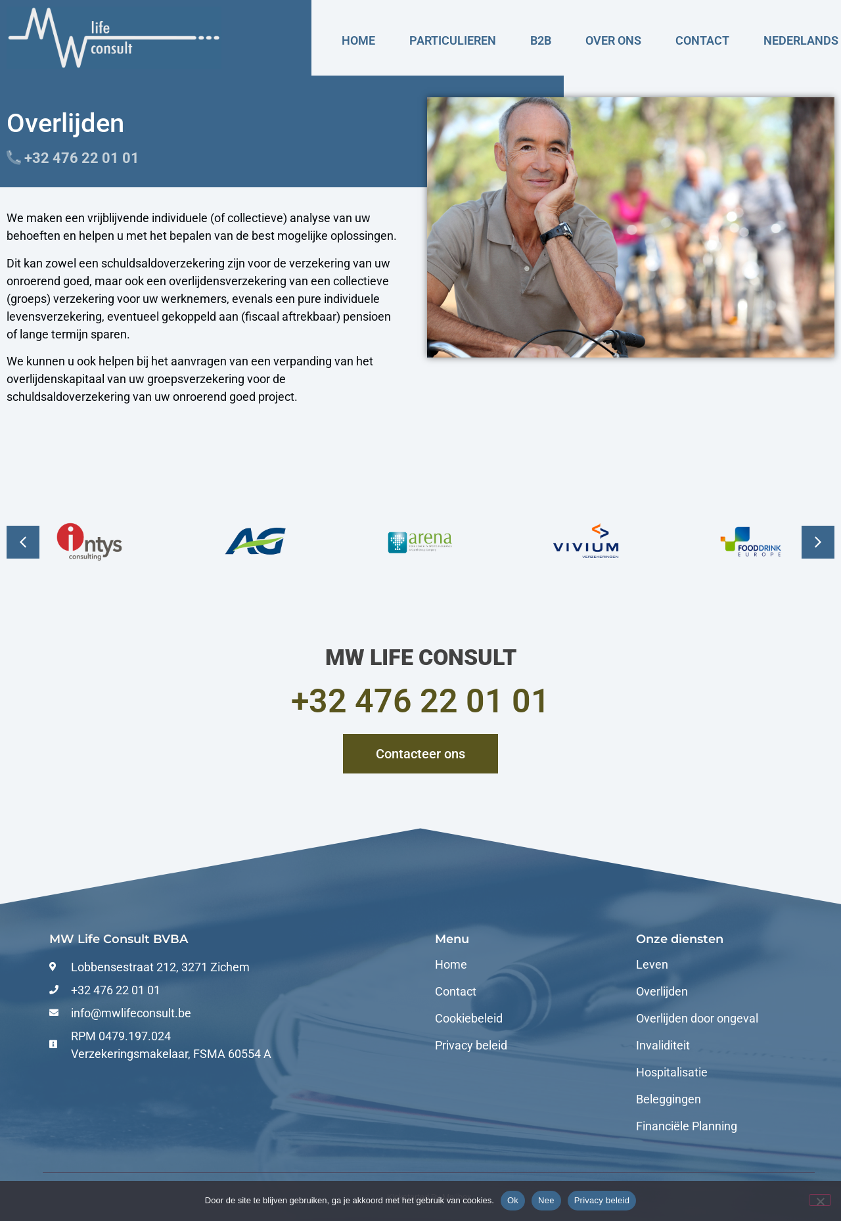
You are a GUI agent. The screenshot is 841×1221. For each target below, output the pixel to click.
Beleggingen (668, 1099)
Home (358, 40)
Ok (512, 1200)
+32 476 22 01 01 (420, 701)
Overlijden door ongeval (697, 1018)
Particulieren (452, 40)
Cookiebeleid (469, 1018)
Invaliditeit (663, 1045)
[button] (818, 542)
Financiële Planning (686, 1126)
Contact (702, 40)
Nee (546, 1200)
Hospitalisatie (672, 1072)
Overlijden (662, 991)
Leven (652, 964)
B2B (540, 40)
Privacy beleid (471, 1045)
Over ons (613, 40)
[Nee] (820, 1200)
